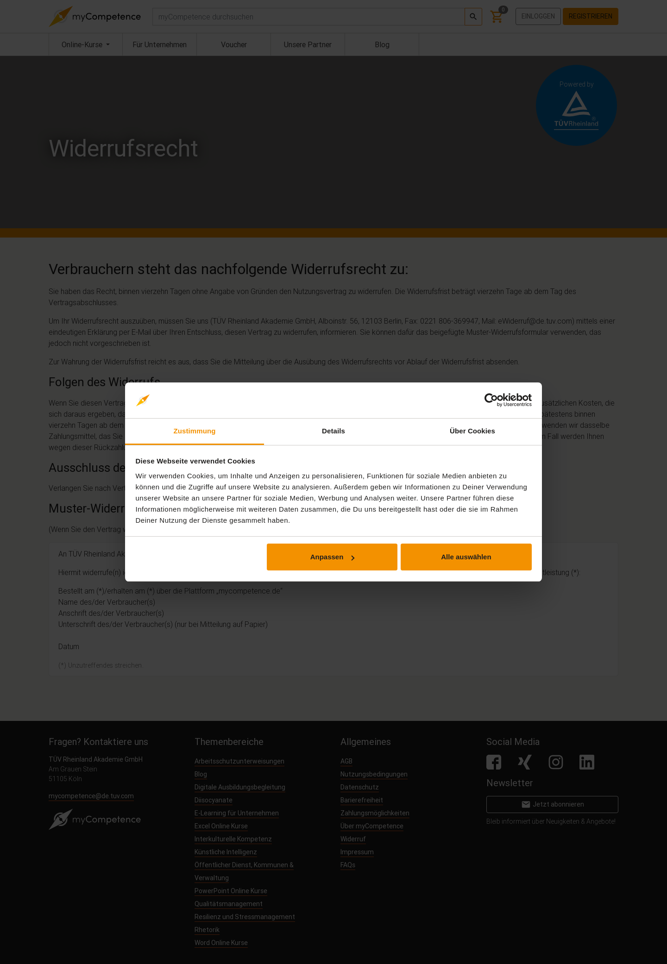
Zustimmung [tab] (195, 431)
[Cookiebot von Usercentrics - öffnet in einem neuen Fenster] (491, 400)
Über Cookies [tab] (472, 431)
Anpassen (332, 557)
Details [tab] (333, 431)
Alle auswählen (466, 557)
